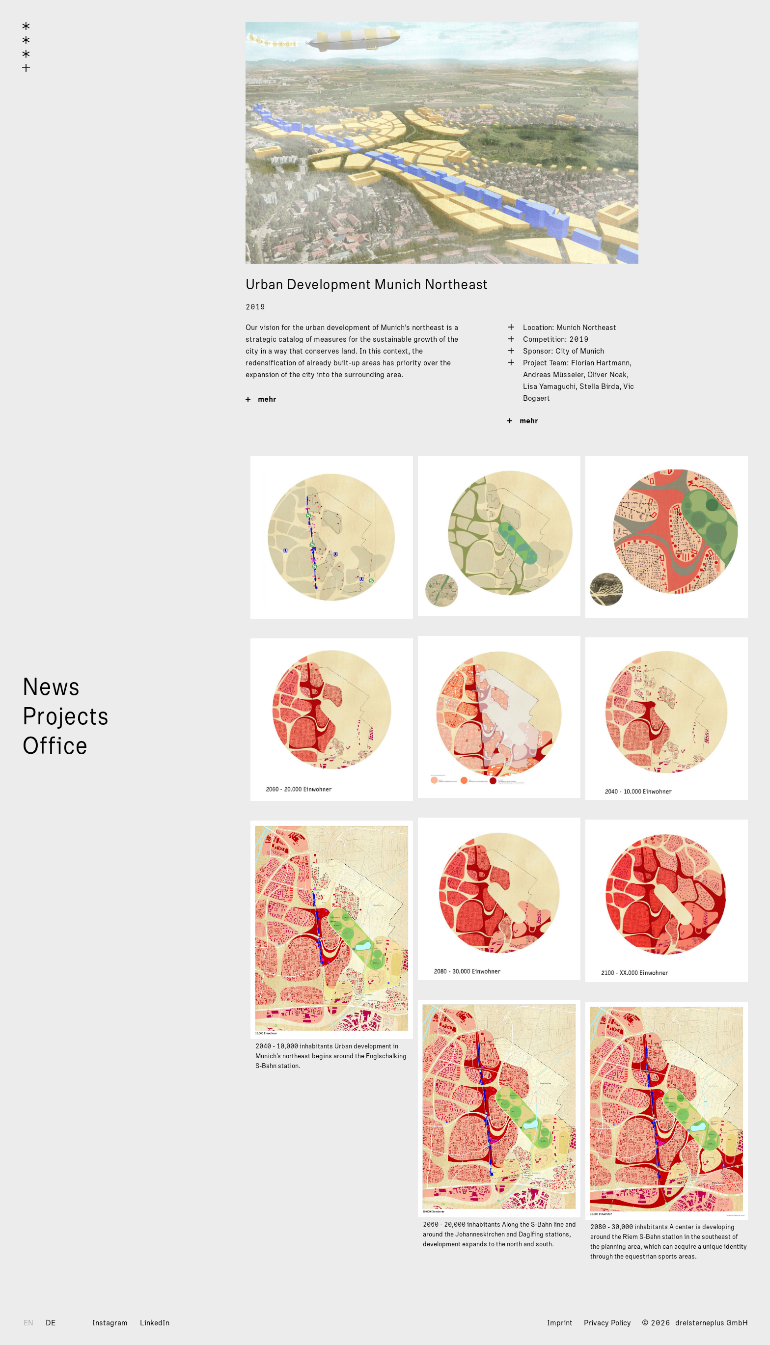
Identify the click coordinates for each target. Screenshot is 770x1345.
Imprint (560, 1323)
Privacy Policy (607, 1323)
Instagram (110, 1323)
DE (50, 1323)
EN (28, 1323)
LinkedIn (154, 1323)
